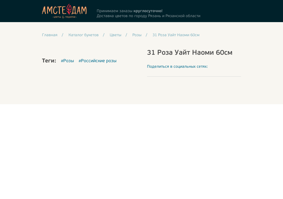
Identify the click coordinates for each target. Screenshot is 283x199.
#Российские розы (97, 61)
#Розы (67, 61)
